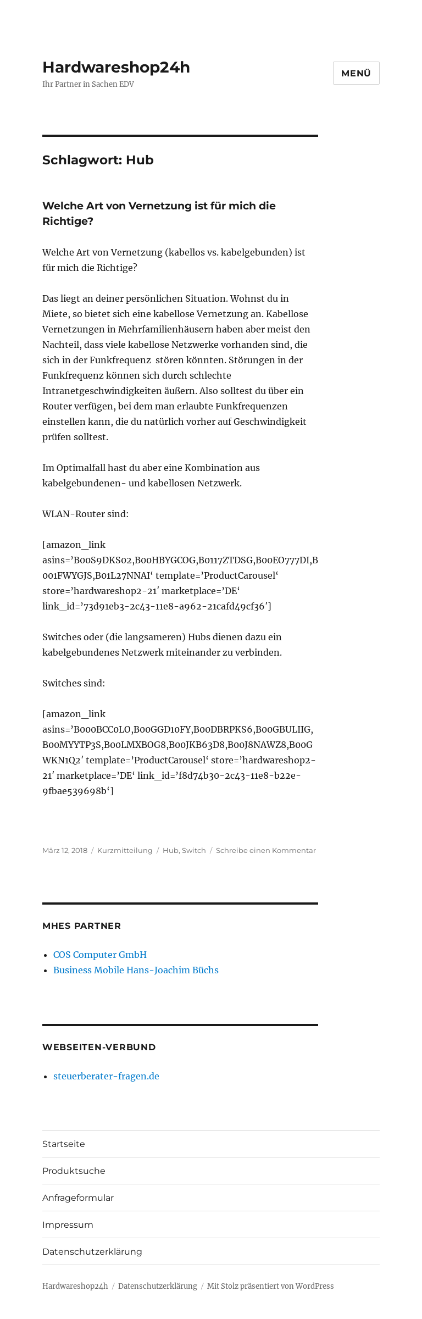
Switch (194, 850)
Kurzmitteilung (125, 850)
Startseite (63, 1144)
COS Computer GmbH (100, 954)
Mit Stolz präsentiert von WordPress (270, 1286)
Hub (171, 850)
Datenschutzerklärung (92, 1251)
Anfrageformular (78, 1198)
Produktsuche (74, 1171)
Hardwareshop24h (116, 67)
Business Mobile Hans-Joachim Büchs (136, 970)
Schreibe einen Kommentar (266, 850)
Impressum (67, 1225)
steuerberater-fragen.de (106, 1076)
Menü (356, 73)
